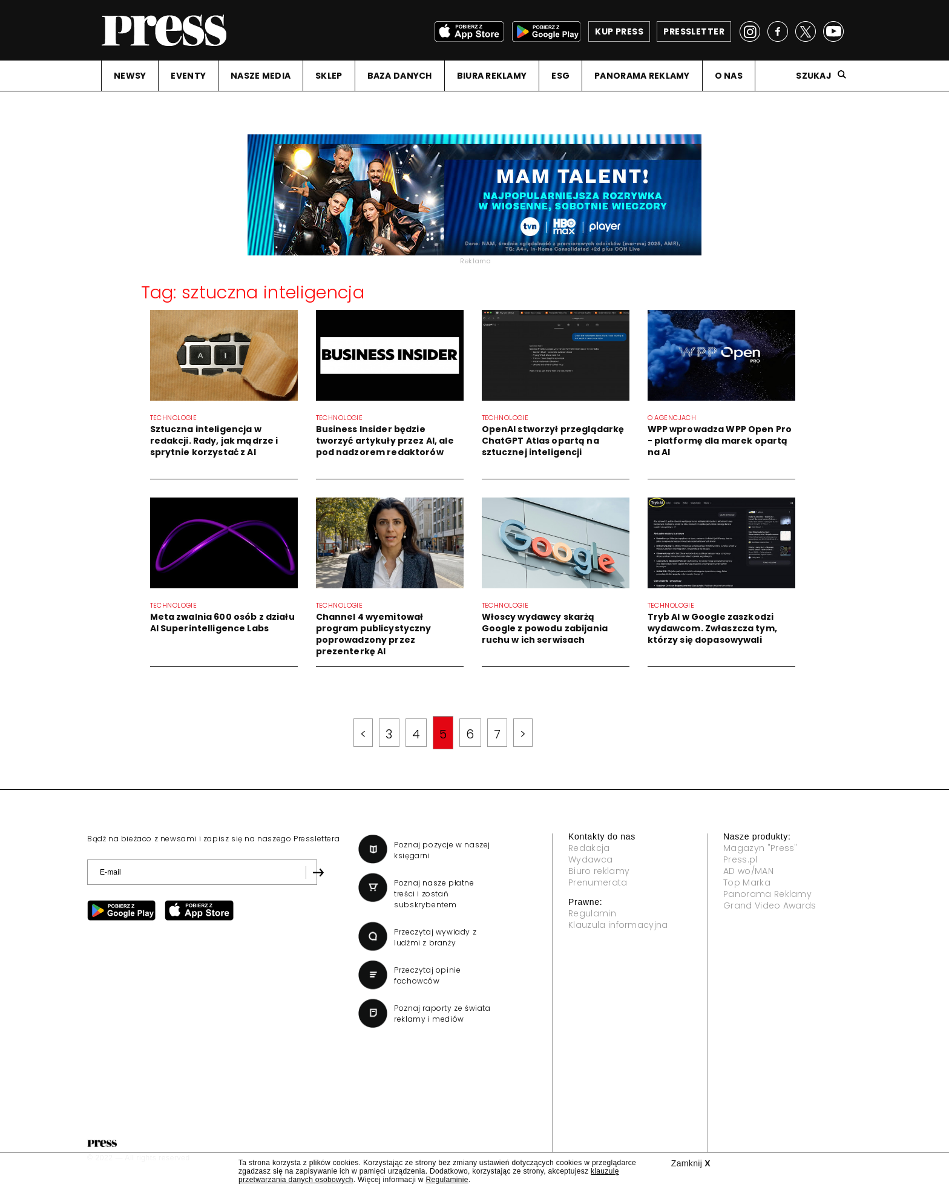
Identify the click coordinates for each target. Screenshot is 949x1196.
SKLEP (328, 76)
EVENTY (188, 76)
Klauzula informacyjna (618, 925)
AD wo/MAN (748, 871)
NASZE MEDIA (261, 76)
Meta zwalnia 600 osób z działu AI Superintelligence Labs (222, 622)
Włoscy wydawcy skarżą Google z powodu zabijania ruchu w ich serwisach (545, 628)
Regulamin (592, 913)
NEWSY (130, 76)
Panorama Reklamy (767, 894)
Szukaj (814, 76)
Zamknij (691, 1163)
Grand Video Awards (769, 905)
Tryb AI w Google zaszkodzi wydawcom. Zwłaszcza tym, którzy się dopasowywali (712, 628)
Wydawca (590, 859)
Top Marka (746, 882)
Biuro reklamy (598, 871)
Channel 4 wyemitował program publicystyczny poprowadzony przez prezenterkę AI (374, 634)
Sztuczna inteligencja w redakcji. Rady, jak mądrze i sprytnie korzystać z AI (214, 440)
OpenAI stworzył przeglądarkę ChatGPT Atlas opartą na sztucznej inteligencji (553, 440)
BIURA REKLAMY (492, 76)
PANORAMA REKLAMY (641, 76)
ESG (560, 76)
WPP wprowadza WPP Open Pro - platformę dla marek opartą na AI (720, 440)
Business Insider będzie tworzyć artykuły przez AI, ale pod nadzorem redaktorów (385, 440)
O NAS (729, 76)
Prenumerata (598, 882)
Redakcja (589, 848)
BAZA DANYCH (399, 76)
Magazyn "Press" (760, 848)
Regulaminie (446, 1179)
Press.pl (740, 859)
